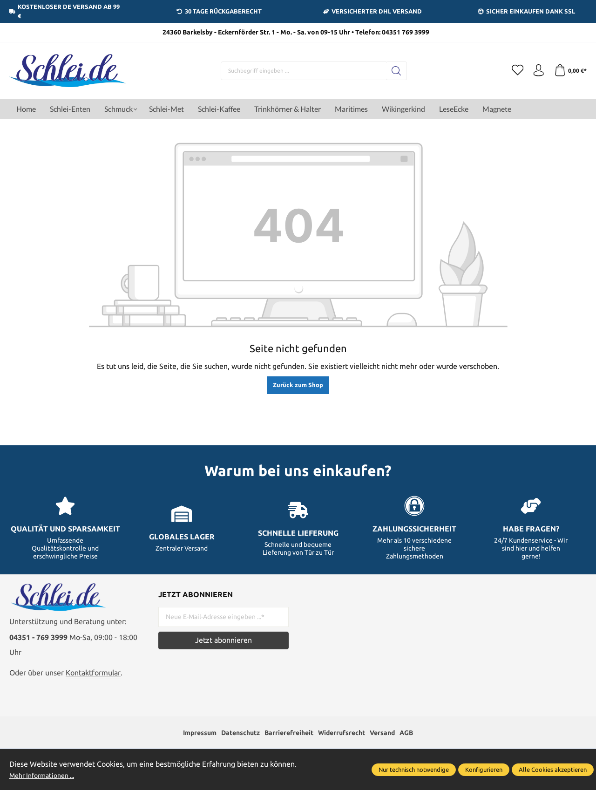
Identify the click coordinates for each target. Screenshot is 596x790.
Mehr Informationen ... (46, 775)
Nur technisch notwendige (414, 769)
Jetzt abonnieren (223, 640)
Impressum (186, 739)
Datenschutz (232, 739)
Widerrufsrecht (348, 739)
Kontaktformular (93, 678)
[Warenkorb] (569, 70)
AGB (422, 739)
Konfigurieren (483, 769)
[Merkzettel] (512, 70)
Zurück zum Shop (298, 384)
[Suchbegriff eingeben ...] (301, 70)
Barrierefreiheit (287, 739)
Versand (394, 739)
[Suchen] (393, 70)
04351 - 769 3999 (38, 643)
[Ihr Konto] (535, 70)
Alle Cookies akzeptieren (553, 769)
